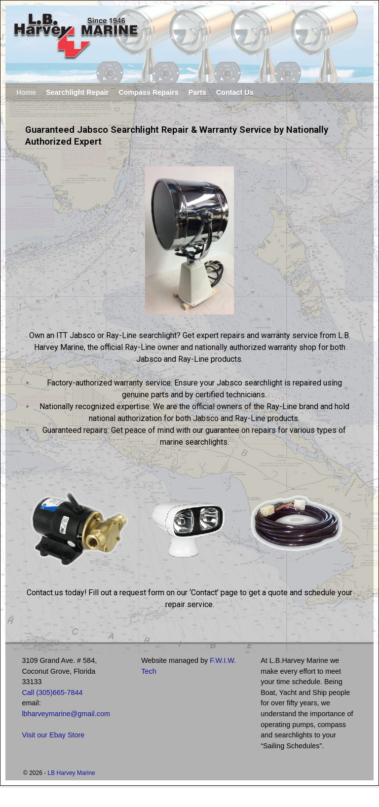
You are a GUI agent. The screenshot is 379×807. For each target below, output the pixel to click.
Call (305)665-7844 (52, 692)
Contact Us (235, 92)
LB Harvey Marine (71, 772)
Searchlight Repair (77, 92)
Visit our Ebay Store (53, 735)
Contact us (45, 592)
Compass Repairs (148, 92)
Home (26, 92)
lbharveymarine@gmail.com (66, 714)
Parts (197, 92)
